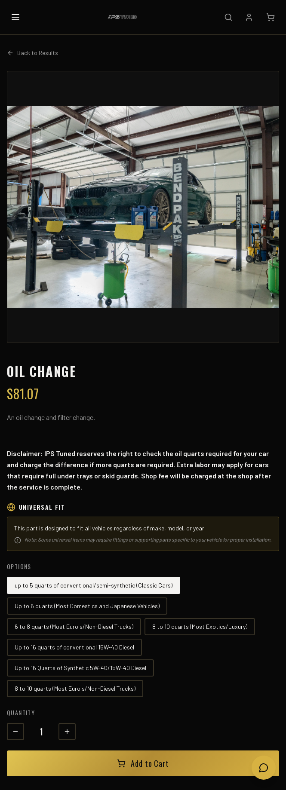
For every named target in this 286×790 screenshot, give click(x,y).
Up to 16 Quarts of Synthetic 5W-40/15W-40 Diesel (80, 667)
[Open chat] (264, 768)
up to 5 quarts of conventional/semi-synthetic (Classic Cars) (93, 585)
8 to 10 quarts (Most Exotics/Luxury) (199, 626)
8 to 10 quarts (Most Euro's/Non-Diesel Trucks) (75, 688)
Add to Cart (143, 763)
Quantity (21, 712)
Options (19, 566)
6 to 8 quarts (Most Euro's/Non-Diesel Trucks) (74, 626)
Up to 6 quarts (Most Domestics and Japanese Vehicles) (87, 605)
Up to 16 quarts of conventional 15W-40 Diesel (74, 647)
